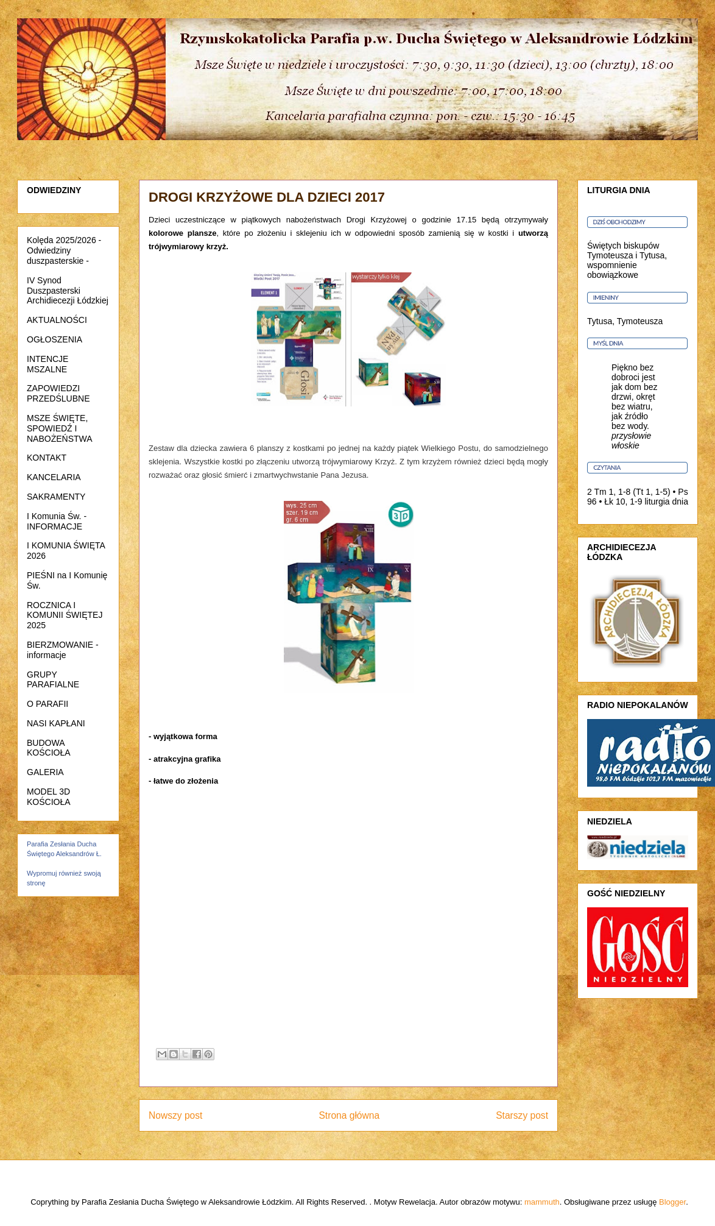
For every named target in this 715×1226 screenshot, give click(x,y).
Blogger (672, 1202)
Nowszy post (175, 1115)
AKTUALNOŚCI (57, 320)
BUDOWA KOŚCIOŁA (49, 748)
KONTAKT (46, 457)
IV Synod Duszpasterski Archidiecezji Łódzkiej (67, 290)
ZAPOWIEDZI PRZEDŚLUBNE (58, 393)
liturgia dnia (666, 501)
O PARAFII (47, 704)
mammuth (542, 1202)
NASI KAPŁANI (56, 723)
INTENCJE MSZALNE (47, 364)
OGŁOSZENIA (54, 339)
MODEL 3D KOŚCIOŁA (49, 797)
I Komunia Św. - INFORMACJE (56, 521)
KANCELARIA (54, 477)
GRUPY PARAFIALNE (53, 680)
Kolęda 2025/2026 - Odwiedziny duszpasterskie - (64, 250)
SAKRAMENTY (56, 496)
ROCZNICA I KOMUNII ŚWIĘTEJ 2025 (64, 615)
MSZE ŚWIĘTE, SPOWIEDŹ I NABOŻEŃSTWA (60, 428)
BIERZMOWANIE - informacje (63, 650)
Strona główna (349, 1115)
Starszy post (522, 1115)
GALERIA (45, 772)
